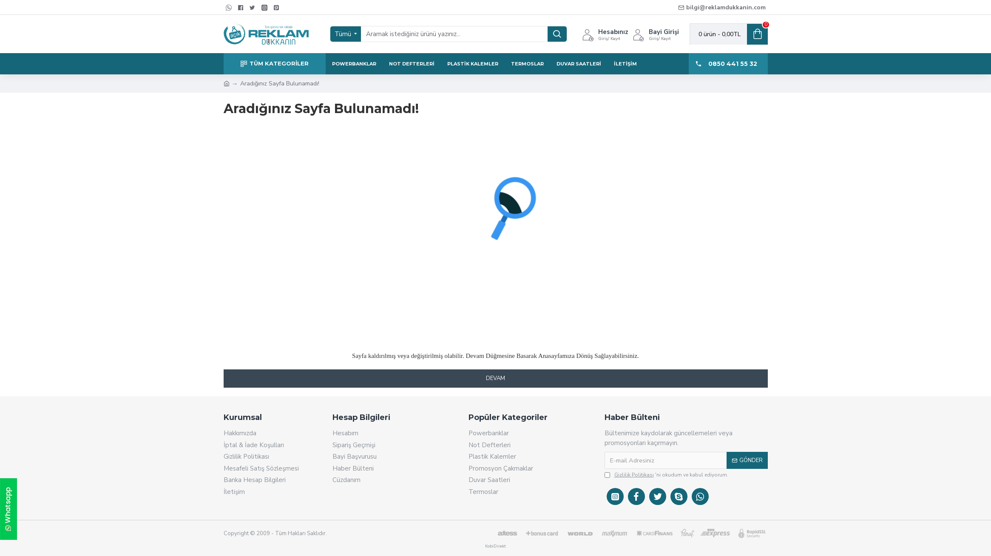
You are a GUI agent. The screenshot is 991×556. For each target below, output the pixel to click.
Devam (495, 378)
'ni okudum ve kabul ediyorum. (666, 475)
